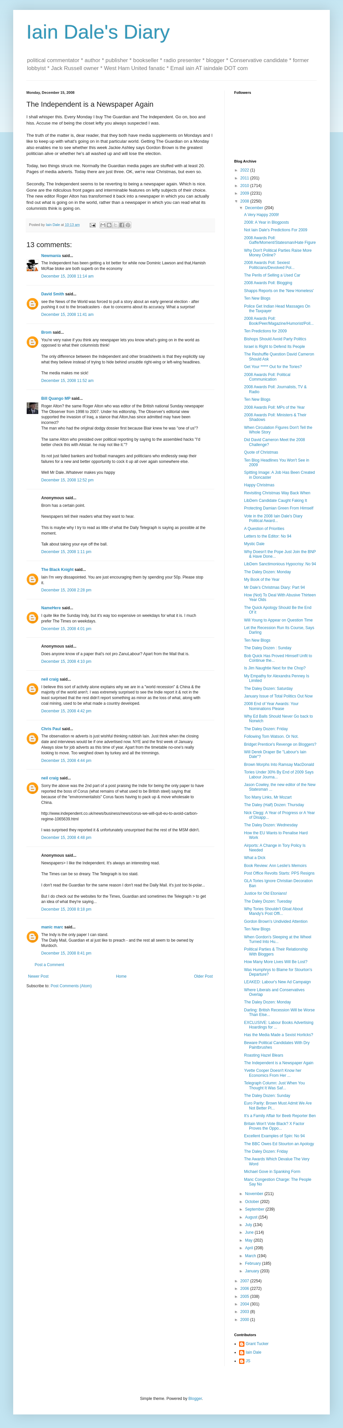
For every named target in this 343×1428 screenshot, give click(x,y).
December (255, 208)
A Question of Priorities (264, 528)
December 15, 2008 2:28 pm (66, 590)
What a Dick (254, 857)
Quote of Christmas (261, 452)
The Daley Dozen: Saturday (268, 688)
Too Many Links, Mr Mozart (268, 797)
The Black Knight (57, 569)
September (255, 1209)
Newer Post (38, 976)
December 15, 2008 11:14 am (67, 276)
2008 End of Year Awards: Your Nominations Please (271, 706)
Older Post (203, 976)
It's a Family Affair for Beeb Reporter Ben (280, 1115)
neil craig (50, 679)
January (252, 1271)
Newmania (51, 255)
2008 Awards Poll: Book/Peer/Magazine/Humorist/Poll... (279, 320)
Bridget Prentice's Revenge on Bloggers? (280, 744)
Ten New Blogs (257, 298)
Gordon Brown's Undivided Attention (275, 921)
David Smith (52, 294)
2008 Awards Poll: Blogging (268, 283)
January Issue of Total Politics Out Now (278, 696)
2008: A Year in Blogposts (266, 222)
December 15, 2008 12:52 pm (67, 480)
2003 (245, 1311)
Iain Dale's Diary (98, 32)
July (249, 1224)
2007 (245, 1281)
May (249, 1240)
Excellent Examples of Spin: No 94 (274, 1136)
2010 (245, 185)
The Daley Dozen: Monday (267, 572)
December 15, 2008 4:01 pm (66, 628)
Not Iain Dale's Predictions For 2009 (275, 230)
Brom (46, 332)
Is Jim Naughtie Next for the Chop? (275, 668)
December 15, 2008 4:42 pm (66, 711)
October (252, 1201)
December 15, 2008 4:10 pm (66, 661)
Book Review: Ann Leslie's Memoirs (275, 865)
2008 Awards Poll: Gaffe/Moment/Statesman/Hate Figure (280, 240)
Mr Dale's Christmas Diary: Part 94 (274, 587)
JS (248, 1361)
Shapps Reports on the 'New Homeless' (279, 290)
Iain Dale (253, 1352)
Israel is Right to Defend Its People (274, 346)
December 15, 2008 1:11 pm (66, 551)
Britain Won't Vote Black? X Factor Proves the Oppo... (274, 1126)
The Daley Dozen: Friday (266, 729)
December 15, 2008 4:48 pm (66, 837)
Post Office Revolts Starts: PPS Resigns (279, 873)
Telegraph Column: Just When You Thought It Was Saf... (274, 1085)
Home (121, 976)
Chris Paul (51, 729)
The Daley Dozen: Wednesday (271, 825)
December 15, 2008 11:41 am (67, 314)
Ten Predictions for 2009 (265, 331)
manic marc (52, 927)
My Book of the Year (261, 579)
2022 (245, 170)
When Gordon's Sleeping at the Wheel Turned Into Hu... (277, 939)
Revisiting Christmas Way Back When (277, 493)
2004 (245, 1304)
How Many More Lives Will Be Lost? (275, 961)
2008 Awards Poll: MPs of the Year (274, 407)
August (252, 1217)
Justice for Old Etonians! (265, 893)
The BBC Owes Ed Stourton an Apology (279, 1144)
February (253, 1263)
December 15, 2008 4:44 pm (66, 760)
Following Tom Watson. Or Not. (271, 736)
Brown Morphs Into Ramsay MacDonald (279, 764)
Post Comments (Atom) (71, 986)
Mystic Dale (254, 544)
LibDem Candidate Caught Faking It (275, 500)
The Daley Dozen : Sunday (267, 648)
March (251, 1256)
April (249, 1248)
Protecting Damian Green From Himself (278, 508)
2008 (245, 201)
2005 (245, 1296)
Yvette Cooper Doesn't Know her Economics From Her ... (272, 1072)
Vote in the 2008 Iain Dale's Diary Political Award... (273, 518)
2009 (245, 193)
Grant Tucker (257, 1343)
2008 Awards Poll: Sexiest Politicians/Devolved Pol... (269, 265)
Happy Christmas (259, 485)
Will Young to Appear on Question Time (278, 620)
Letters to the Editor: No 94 (267, 536)
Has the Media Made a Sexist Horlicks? (278, 1035)
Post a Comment (49, 964)
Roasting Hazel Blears (263, 1055)
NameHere (51, 608)
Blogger (195, 1398)
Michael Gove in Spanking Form (272, 1171)
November (255, 1193)
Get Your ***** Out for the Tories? (273, 366)
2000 (245, 1319)
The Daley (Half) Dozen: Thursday (274, 805)
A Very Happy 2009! (261, 214)
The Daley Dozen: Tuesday (268, 901)
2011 (245, 178)
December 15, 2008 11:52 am (67, 380)
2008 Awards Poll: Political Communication (267, 377)
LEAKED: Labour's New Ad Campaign (277, 982)
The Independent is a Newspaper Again (278, 1063)
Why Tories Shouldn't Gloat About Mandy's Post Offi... (273, 911)
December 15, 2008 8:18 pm (66, 909)
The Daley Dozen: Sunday (267, 1095)
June (250, 1232)
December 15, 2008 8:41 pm (66, 953)
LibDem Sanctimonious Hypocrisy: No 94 (280, 564)
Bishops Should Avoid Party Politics (275, 339)
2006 (245, 1288)
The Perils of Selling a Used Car (272, 275)
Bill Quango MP (55, 398)
